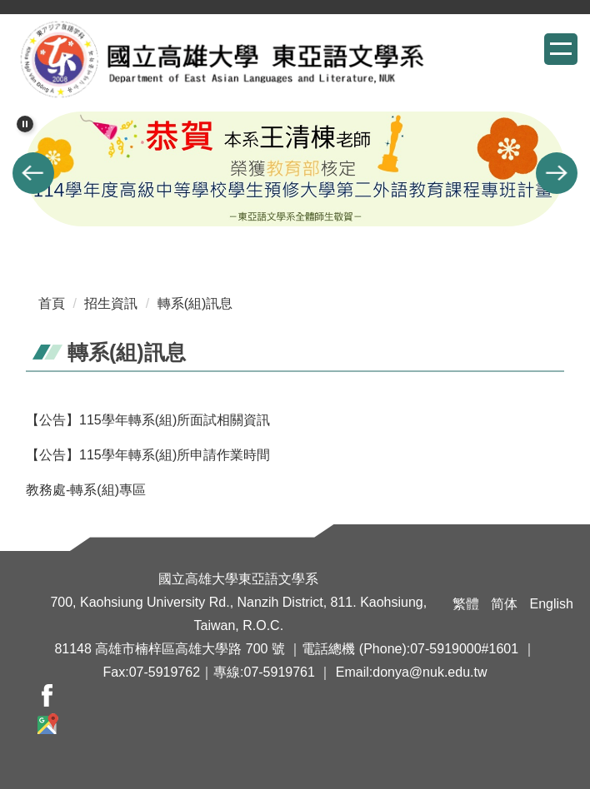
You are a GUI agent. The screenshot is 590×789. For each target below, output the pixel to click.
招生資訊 (111, 303)
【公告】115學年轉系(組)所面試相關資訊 (148, 420)
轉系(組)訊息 (195, 303)
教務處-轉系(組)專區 (86, 490)
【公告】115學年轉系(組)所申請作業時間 (148, 455)
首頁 (51, 303)
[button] (25, 124)
